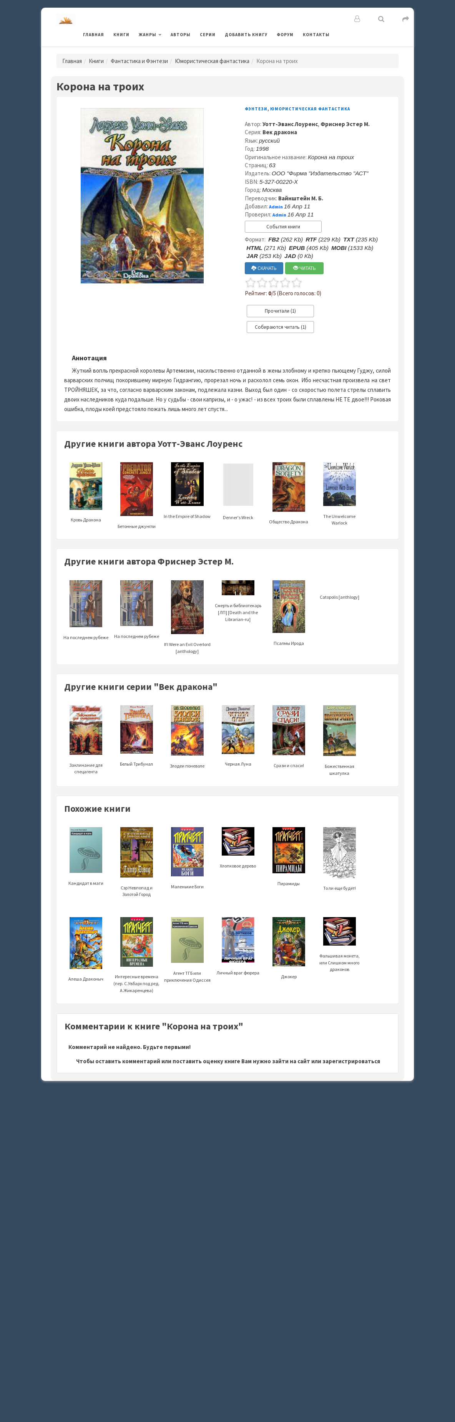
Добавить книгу (246, 34)
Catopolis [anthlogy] (339, 597)
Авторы (181, 34)
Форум (285, 34)
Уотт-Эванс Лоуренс (290, 124)
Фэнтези (256, 109)
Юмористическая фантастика (212, 61)
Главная (93, 34)
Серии (208, 34)
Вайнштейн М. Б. (300, 198)
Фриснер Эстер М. (345, 124)
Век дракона (279, 132)
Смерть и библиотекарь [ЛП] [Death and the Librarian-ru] (238, 603)
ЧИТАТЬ (304, 268)
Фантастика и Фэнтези (139, 61)
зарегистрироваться (351, 1061)
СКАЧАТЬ (264, 268)
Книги (121, 34)
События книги (283, 226)
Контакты (316, 34)
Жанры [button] (147, 34)
